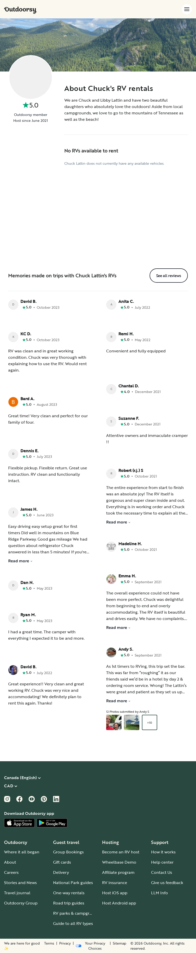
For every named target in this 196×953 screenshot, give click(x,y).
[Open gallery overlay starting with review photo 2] (131, 722)
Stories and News (20, 882)
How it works (163, 852)
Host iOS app (114, 893)
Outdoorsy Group (21, 903)
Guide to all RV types (73, 923)
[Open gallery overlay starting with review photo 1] (113, 722)
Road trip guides (68, 903)
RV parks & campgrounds (77, 913)
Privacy (65, 943)
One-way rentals (68, 893)
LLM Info (159, 893)
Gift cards (62, 862)
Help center (162, 862)
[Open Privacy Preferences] (91, 946)
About (10, 862)
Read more (20, 561)
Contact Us (161, 872)
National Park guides (73, 882)
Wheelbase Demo (119, 862)
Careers (11, 872)
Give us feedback (167, 882)
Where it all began (21, 852)
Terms (49, 943)
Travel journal (17, 893)
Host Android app (119, 903)
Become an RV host (120, 852)
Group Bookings (68, 852)
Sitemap (119, 943)
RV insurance (114, 882)
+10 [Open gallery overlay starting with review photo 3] (149, 722)
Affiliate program (118, 872)
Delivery (61, 872)
